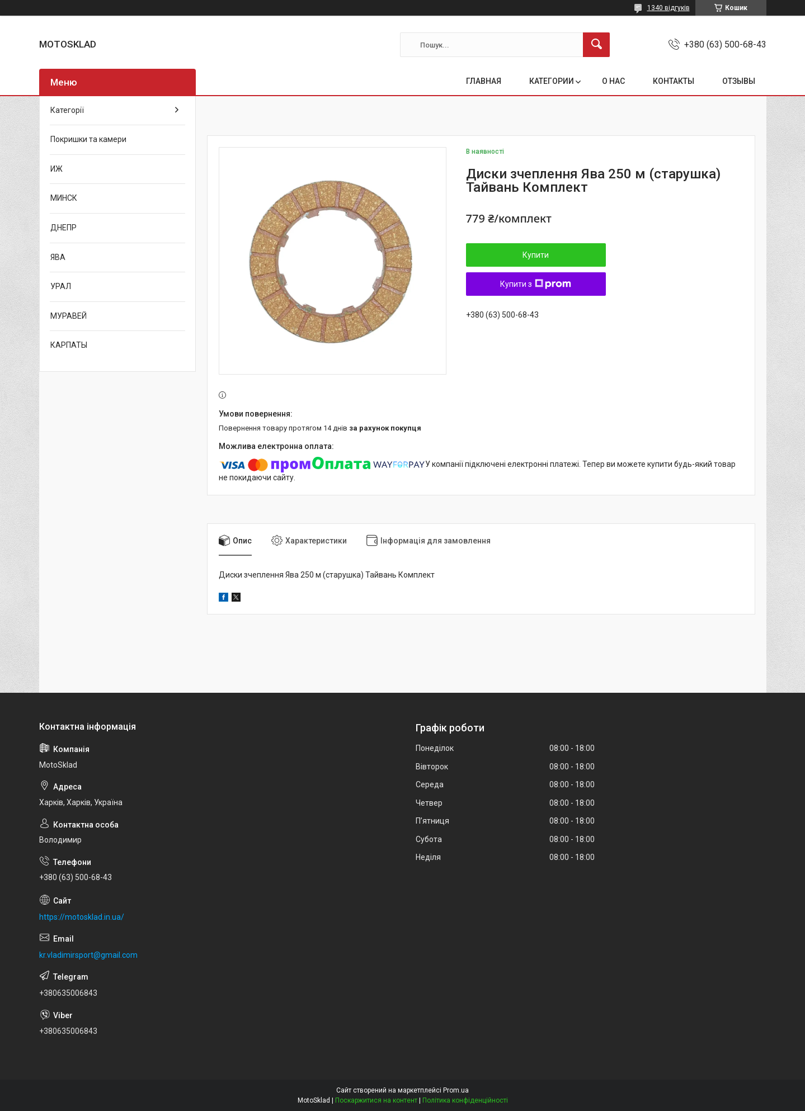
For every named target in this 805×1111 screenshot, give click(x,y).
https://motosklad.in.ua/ (81, 917)
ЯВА (57, 257)
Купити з (535, 284)
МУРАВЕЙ (68, 315)
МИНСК (63, 197)
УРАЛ (60, 286)
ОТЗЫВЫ (738, 81)
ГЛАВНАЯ (483, 81)
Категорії (67, 110)
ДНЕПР (63, 227)
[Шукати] (596, 44)
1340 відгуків (668, 8)
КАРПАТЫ (68, 345)
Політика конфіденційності (465, 1100)
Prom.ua (456, 1090)
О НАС (613, 81)
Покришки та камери (88, 139)
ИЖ (56, 168)
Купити (535, 254)
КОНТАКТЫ (673, 81)
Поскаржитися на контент (376, 1100)
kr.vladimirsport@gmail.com (88, 955)
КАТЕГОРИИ (551, 81)
